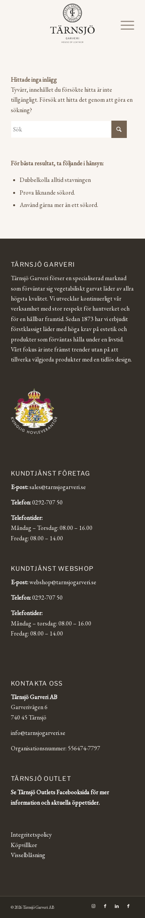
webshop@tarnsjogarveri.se (62, 582)
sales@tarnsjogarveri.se (57, 487)
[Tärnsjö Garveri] (72, 23)
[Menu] (123, 25)
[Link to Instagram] (93, 906)
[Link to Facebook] (105, 906)
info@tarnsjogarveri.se (38, 733)
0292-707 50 (47, 502)
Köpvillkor (24, 845)
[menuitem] (123, 25)
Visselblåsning (28, 855)
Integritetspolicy (31, 835)
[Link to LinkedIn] (117, 906)
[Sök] (69, 129)
